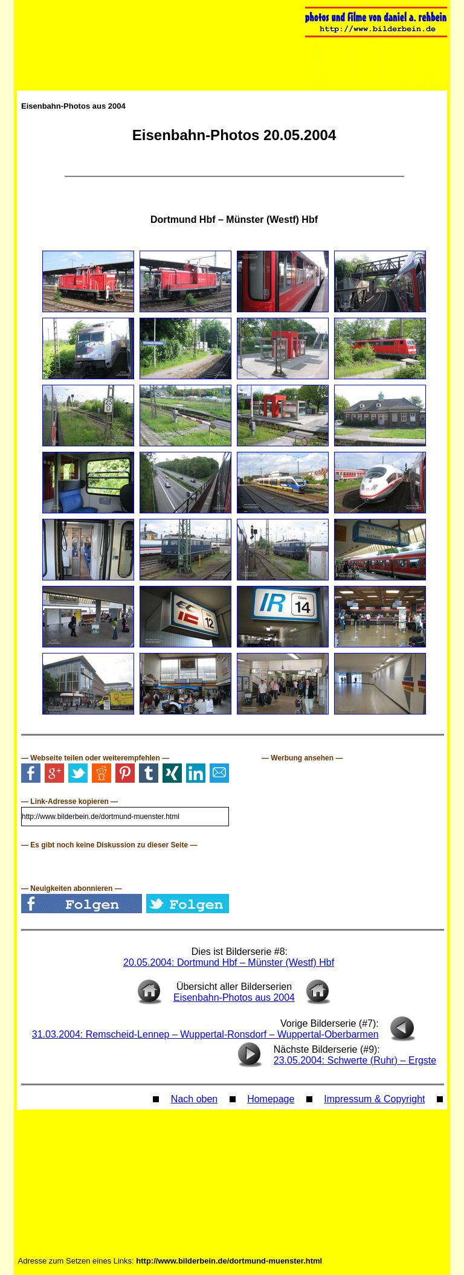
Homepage (270, 1099)
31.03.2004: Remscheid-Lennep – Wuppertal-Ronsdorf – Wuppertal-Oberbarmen (205, 1034)
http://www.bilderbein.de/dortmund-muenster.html (229, 1260)
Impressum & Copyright (374, 1099)
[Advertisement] (352, 837)
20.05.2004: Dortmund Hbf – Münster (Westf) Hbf (228, 962)
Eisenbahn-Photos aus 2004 (73, 106)
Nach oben (194, 1099)
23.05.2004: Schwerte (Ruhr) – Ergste (355, 1060)
